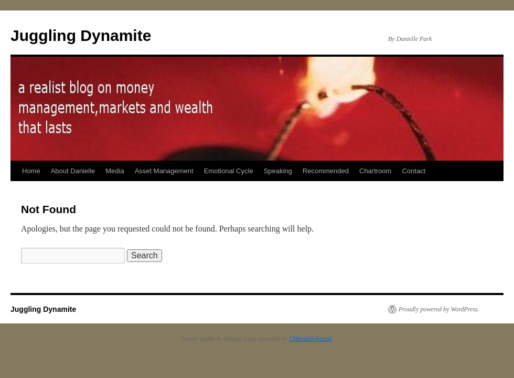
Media (114, 171)
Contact (413, 171)
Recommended (326, 171)
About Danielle (73, 171)
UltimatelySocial (310, 338)
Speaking (278, 171)
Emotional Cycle (228, 171)
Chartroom (375, 171)
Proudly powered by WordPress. (439, 309)
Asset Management (164, 171)
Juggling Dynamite (80, 35)
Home (31, 171)
